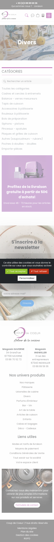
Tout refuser (39, 271)
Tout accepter (16, 271)
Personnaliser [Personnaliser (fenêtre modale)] (27, 278)
